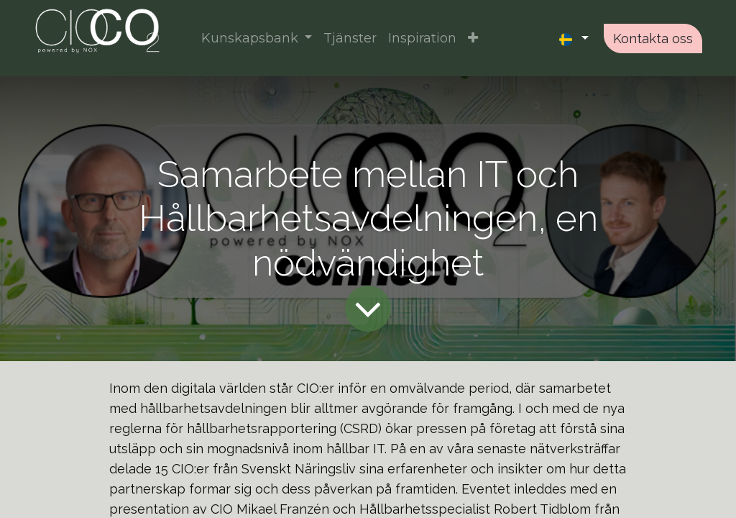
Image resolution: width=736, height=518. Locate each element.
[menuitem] (350, 38)
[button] (473, 38)
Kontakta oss (653, 38)
